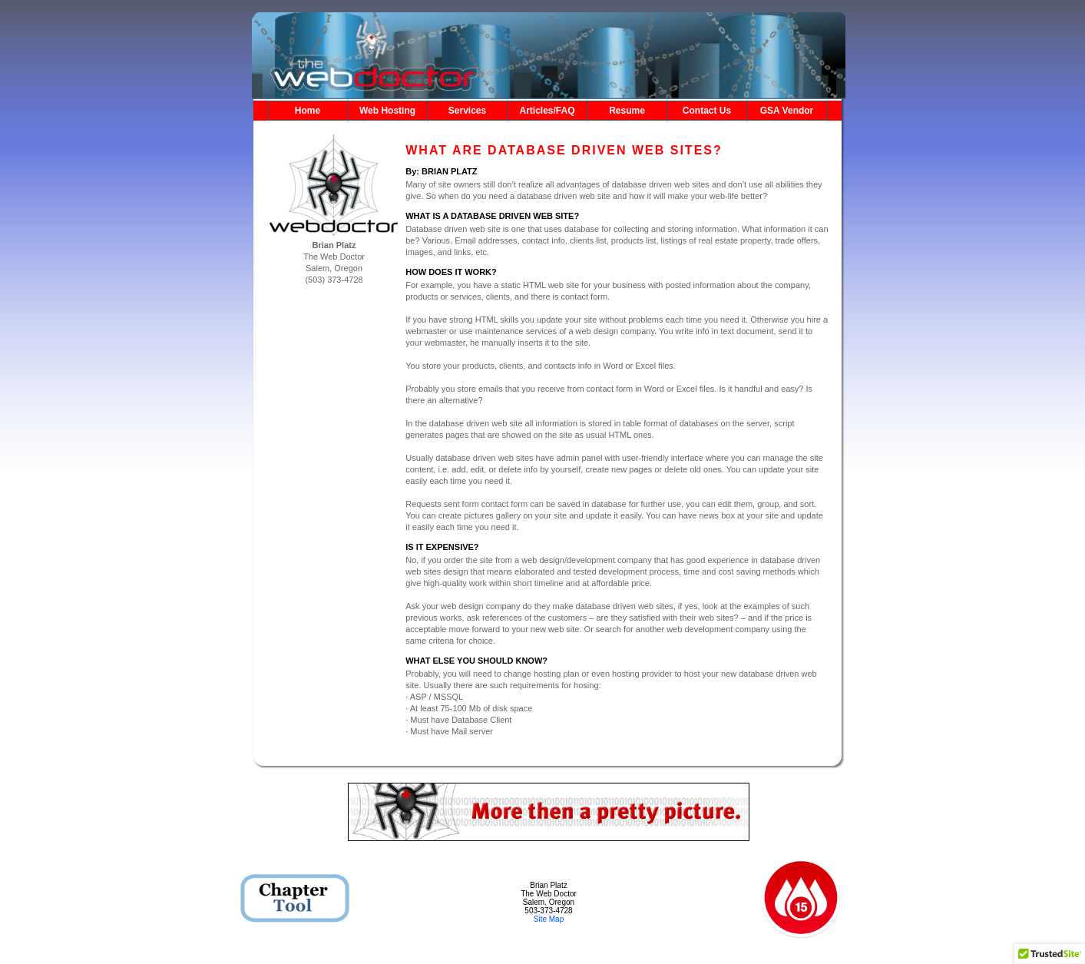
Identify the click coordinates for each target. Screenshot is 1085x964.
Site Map (549, 919)
